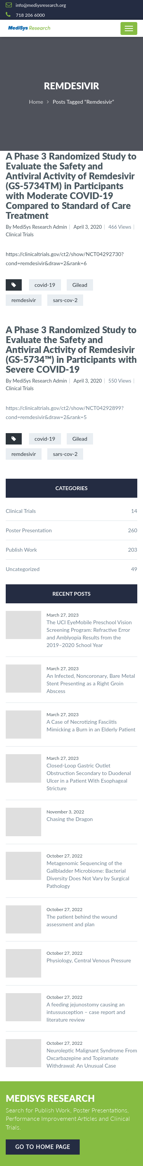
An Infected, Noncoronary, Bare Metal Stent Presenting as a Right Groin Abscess (91, 683)
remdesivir (23, 300)
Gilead (79, 285)
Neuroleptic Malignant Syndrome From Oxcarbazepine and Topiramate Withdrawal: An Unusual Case (92, 1058)
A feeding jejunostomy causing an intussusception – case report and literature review (86, 1012)
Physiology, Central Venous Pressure (89, 960)
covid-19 (45, 285)
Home (36, 101)
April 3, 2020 (88, 227)
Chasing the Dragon (70, 819)
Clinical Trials (20, 234)
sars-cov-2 (65, 300)
